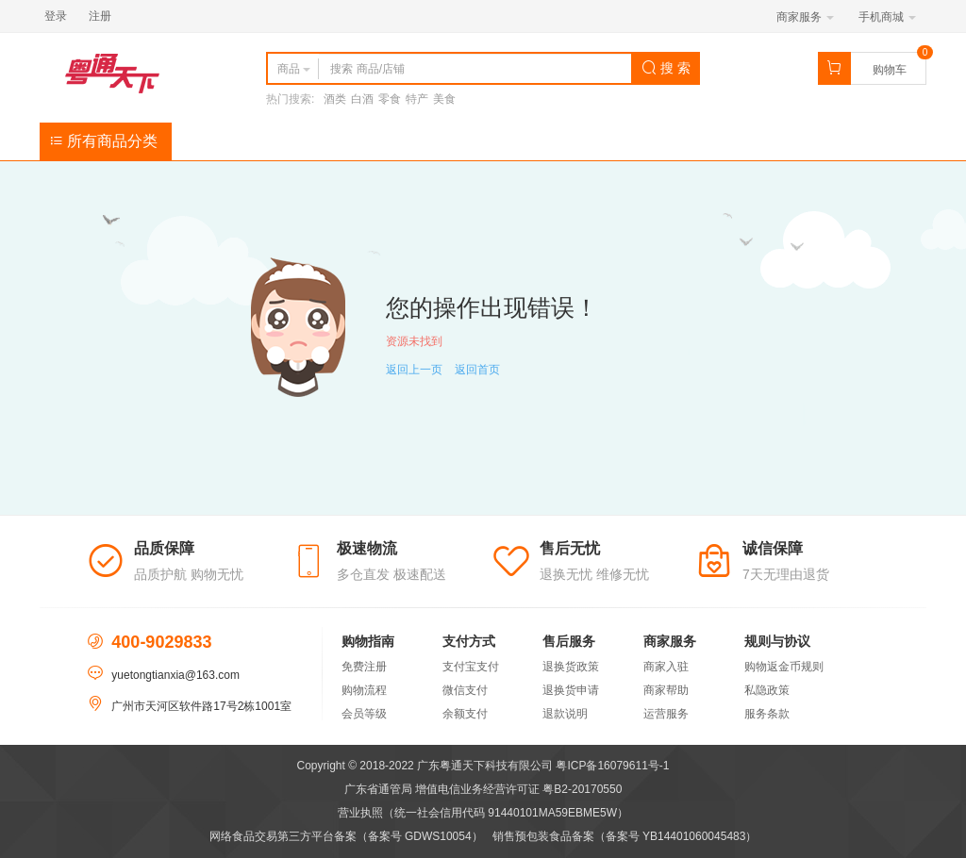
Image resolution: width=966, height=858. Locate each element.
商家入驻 (666, 666)
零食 (389, 99)
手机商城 (887, 17)
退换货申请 (570, 690)
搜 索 (666, 67)
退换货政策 (570, 666)
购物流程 (364, 690)
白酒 (362, 99)
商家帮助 (666, 690)
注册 (100, 16)
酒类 (335, 99)
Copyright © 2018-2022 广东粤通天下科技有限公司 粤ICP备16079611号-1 (483, 765)
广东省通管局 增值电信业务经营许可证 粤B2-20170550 (483, 789)
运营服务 (666, 713)
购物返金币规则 (784, 666)
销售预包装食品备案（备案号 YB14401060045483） (625, 836)
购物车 (890, 69)
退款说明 (565, 713)
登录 (55, 16)
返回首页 (477, 369)
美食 (444, 99)
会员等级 (364, 713)
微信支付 (465, 690)
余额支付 (465, 713)
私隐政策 (767, 690)
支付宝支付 (470, 666)
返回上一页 (414, 369)
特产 (417, 99)
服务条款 (767, 713)
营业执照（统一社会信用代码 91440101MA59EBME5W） (483, 812)
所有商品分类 (103, 141)
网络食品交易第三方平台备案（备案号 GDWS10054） (346, 836)
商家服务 (805, 17)
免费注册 (364, 666)
